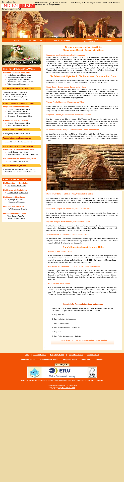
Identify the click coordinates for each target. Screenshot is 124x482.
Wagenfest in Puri (76, 355)
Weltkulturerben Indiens (49, 359)
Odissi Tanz (86, 359)
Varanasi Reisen (93, 355)
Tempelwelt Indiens (28, 359)
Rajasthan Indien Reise (66, 388)
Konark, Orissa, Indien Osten (17, 193)
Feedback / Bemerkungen (56, 385)
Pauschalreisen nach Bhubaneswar (90, 40)
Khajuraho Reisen (70, 359)
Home (16, 40)
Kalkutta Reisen (39, 355)
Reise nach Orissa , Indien (15, 179)
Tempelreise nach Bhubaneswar (17, 138)
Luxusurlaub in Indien (62, 40)
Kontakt (109, 40)
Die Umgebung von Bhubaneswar (18, 146)
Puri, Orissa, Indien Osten (16, 186)
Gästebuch (99, 359)
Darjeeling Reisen (57, 355)
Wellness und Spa (36, 40)
